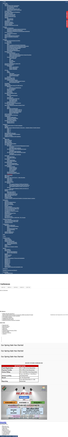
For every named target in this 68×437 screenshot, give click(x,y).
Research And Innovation (12, 242)
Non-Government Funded (14, 82)
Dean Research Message (10, 79)
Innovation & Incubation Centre (11, 93)
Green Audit (7, 155)
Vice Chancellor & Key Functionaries (12, 5)
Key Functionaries (10, 7)
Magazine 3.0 (7, 261)
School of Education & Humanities (11, 36)
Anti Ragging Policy (9, 216)
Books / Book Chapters (14, 67)
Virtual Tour (4, 328)
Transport (6, 201)
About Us (6, 4)
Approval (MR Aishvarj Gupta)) (15, 111)
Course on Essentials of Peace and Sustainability (14, 258)
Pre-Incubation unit (13, 99)
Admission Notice (6, 326)
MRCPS (4, 248)
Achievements (12, 61)
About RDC (9, 41)
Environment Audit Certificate (13, 164)
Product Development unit (12, 95)
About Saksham (10, 18)
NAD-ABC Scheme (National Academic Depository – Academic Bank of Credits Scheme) (22, 127)
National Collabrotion (9, 233)
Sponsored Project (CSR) (10, 77)
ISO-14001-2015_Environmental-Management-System (18, 145)
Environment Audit (8, 162)
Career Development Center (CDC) (11, 220)
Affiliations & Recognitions (10, 15)
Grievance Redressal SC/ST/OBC (11, 25)
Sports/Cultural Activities (12, 243)
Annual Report (10, 92)
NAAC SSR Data (8, 196)
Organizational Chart (9, 13)
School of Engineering (9, 28)
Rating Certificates (10, 90)
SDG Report (7, 264)
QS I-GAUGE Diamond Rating (10, 143)
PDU (10, 96)
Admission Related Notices (10, 202)
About (8, 44)
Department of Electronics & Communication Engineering (18, 31)
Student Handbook (8, 206)
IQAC (4, 138)
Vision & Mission (8, 11)
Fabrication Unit (10, 97)
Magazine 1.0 (7, 259)
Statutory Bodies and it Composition (14, 10)
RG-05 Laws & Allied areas (12, 49)
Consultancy (7, 83)
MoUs (8, 227)
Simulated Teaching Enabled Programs (12, 134)
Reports (6, 190)
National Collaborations (11, 117)
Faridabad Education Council (8, 319)
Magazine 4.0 (7, 262)
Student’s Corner (6, 238)
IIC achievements (10, 104)
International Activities (11, 119)
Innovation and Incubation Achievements (13, 103)
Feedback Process (8, 197)
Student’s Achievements (9, 241)
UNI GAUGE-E (7, 212)
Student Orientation (13, 167)
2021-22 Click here (4, 290)
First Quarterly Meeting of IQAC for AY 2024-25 (18, 184)
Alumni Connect (5, 327)
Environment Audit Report (12, 163)
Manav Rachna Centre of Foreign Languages (13, 125)
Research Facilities (8, 51)
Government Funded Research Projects (17, 81)
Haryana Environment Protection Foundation (11, 320)
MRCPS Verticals (8, 255)
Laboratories (7, 20)
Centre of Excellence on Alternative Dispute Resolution (20, 54)
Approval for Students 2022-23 (15, 110)
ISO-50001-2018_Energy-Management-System (16, 149)
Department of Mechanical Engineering (15, 30)
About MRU (5, 3)
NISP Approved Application (12, 108)
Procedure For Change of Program (11, 211)
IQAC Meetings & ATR (9, 182)
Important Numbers (8, 24)
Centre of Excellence (11, 52)
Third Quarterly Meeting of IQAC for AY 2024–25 (19, 186)
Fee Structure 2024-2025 (10, 209)
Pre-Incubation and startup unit (13, 98)
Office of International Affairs (13, 226)
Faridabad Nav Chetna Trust (7, 318)
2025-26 (8, 187)
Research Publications (9, 64)
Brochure (6, 205)
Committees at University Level (13, 8)
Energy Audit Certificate (11, 161)
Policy (8, 106)
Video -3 (8, 131)
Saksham (6, 17)
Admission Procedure (9, 204)
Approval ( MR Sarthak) (13, 112)
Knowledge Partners (9, 22)
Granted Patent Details (13, 75)
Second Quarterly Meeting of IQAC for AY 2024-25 (19, 185)
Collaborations (7, 116)
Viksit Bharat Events (9, 273)
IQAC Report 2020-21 (11, 191)
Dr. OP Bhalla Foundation (7, 317)
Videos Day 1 (9, 178)
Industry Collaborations (9, 231)
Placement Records (9, 222)
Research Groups (8, 42)
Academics (5, 124)
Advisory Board (8, 250)
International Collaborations (12, 118)
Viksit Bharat (5, 272)
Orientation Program (11, 166)
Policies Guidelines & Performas (11, 115)
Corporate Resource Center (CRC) (11, 221)
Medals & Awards (8, 240)
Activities (9, 76)
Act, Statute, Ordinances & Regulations (12, 12)
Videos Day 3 (9, 180)
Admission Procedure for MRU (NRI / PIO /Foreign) (15, 217)
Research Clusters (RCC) (12, 57)
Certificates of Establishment (15, 87)
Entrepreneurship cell (11, 102)
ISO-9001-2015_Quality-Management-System (16, 152)
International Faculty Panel (12, 228)
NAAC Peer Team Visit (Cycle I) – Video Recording (15, 177)
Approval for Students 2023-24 (15, 109)
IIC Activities (9, 91)
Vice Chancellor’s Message (12, 6)
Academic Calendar (8, 135)
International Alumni (11, 229)
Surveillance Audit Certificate (15, 148)
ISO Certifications (8, 144)
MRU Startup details (13, 100)
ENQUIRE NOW (66, 24)
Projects (6, 257)
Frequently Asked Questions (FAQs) (12, 207)
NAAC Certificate (8, 141)
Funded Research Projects (12, 80)
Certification (11, 146)
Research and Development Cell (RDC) (12, 40)
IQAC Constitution (8, 140)
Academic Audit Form (9, 189)
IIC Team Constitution (11, 88)
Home (4, 1)
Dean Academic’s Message (10, 133)
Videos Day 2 (9, 179)
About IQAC (7, 139)
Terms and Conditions (6, 332)
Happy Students (8, 244)
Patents (8, 72)
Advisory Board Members (12, 251)
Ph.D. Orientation (12, 169)
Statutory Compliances (9, 23)
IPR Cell (6, 70)
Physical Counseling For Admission (12, 208)
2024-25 (8, 183)
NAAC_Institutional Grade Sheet (11, 194)
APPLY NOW (66, 15)
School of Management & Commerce (12, 35)
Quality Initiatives (8, 165)
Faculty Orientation (13, 168)
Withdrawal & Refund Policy (10, 213)
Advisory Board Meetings (12, 252)
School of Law (7, 34)
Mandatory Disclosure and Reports (10, 270)
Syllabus (6, 126)
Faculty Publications (13, 68)
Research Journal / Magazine (10, 120)
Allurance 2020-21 (10, 121)
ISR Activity (5, 268)
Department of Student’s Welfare (11, 246)
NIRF (4, 234)
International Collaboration (10, 225)
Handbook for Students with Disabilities (13, 136)
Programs (5, 27)
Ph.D (6, 37)
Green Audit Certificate (11, 157)
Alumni (6, 245)
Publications (9, 65)
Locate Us (4, 333)
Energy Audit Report (11, 160)
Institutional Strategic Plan (10, 14)
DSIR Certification (8, 114)
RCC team (11, 60)
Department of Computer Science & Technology (16, 29)
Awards (6, 253)
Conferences (9, 174)
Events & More (8, 265)
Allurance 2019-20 (10, 122)
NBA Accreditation (8, 142)
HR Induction (11, 171)
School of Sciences (9, 32)
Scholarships (7, 215)
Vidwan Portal (7, 84)
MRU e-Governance (8, 175)
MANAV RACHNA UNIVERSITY (17, 314)
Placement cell (5, 325)
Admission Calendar (9, 203)
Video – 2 (9, 129)
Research (5, 39)
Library (4, 236)
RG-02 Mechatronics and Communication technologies (18, 46)
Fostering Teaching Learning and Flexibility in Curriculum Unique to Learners (20, 198)
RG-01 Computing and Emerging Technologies (16, 45)
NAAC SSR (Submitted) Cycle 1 (11, 195)
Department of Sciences (12, 33)
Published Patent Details (14, 74)
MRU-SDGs (7, 176)
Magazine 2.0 (7, 260)
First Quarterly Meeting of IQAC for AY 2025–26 (19, 188)
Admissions (5, 200)
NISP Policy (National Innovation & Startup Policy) (15, 105)
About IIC (9, 86)
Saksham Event (10, 19)
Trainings (11, 62)
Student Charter (8, 239)
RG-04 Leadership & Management (14, 48)
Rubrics (8, 107)
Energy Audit (7, 159)
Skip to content (3, 422)
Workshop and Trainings (12, 172)
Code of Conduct (8, 214)
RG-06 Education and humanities (13, 50)
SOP (10, 59)
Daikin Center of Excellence (14, 56)
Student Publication (13, 69)
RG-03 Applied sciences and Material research (16, 47)
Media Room (4, 329)
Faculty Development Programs (13, 173)
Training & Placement (7, 219)
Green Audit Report (11, 156)
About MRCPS (7, 249)
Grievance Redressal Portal (10, 16)
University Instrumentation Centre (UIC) (12, 63)
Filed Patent (11, 73)
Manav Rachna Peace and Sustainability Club (14, 267)
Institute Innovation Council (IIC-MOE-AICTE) (14, 85)
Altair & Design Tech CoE (14, 53)
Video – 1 (9, 128)
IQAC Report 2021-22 (11, 192)
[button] (3, 423)
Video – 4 (9, 132)
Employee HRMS (5, 331)
